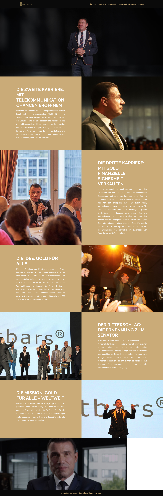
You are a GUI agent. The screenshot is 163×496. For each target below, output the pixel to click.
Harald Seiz (112, 4)
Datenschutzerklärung (86, 493)
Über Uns (93, 4)
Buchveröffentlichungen (127, 4)
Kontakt (141, 4)
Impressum (98, 493)
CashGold (102, 4)
